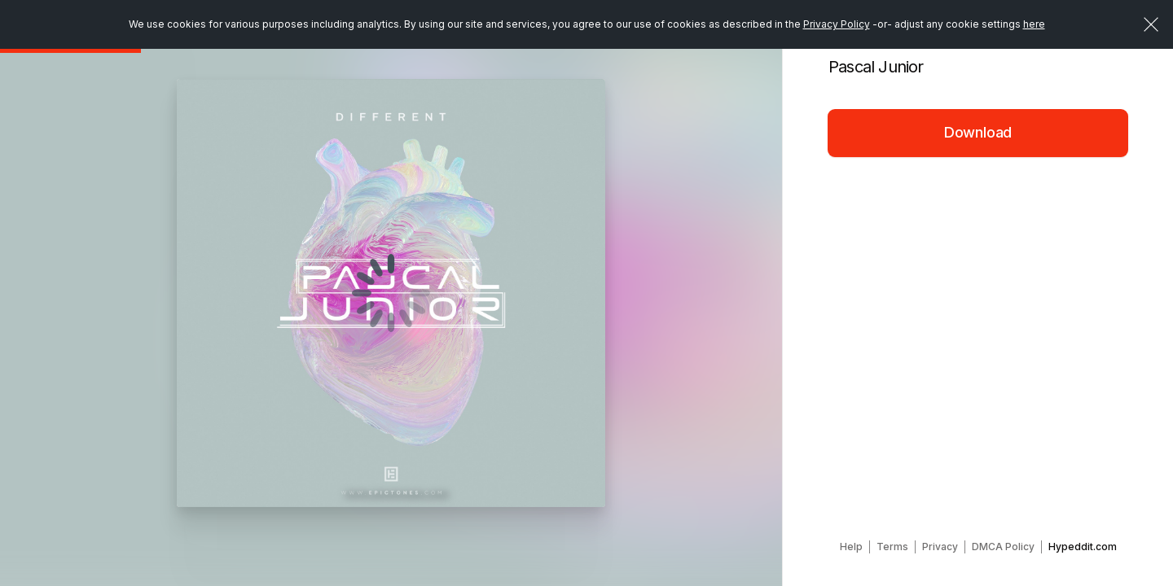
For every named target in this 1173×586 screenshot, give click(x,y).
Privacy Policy (836, 24)
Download (978, 132)
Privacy (940, 546)
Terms (892, 546)
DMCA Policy (1003, 546)
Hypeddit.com (1082, 546)
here (1034, 24)
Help (851, 546)
